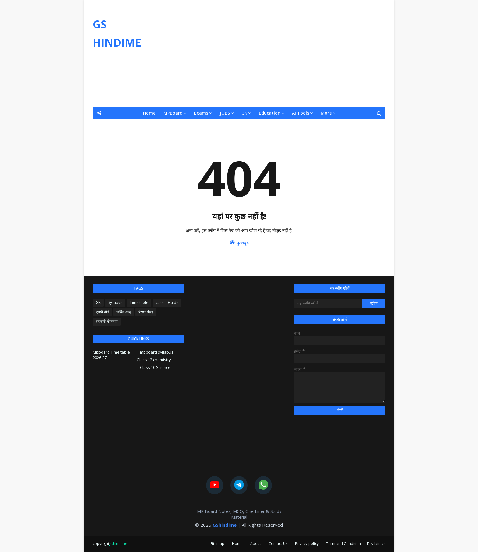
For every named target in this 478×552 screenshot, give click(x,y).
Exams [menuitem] (201, 113)
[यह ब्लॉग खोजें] (328, 303)
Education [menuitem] (269, 113)
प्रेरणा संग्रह (145, 312)
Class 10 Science (155, 367)
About (255, 543)
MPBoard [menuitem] (173, 113)
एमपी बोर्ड (102, 312)
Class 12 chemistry (154, 359)
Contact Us (278, 543)
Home (237, 543)
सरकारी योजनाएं (107, 321)
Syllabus (115, 302)
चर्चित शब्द (123, 312)
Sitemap (217, 543)
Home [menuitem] (149, 113)
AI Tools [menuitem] (300, 113)
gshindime (118, 543)
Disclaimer (376, 543)
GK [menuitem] (244, 113)
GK (98, 302)
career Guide (167, 302)
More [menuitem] (326, 113)
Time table (139, 302)
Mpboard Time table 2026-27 (111, 354)
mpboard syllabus (156, 352)
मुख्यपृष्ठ (239, 242)
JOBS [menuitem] (225, 113)
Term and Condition (343, 543)
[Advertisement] (274, 53)
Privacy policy (307, 543)
